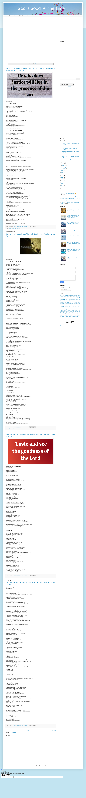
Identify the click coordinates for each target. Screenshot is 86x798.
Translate (68, 86)
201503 (76, 295)
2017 (62, 183)
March (63, 165)
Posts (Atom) (13, 732)
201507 (67, 296)
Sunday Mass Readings (16, 228)
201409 (67, 295)
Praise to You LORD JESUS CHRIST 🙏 (68, 196)
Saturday (65, 313)
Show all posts (38, 63)
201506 (64, 296)
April (63, 163)
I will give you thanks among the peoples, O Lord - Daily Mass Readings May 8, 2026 (73, 216)
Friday (74, 305)
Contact (15, 15)
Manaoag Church (66, 309)
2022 (62, 175)
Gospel (62, 306)
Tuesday (66, 316)
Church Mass (78, 299)
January (64, 168)
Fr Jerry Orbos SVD (70, 305)
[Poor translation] (8, 775)
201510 (76, 296)
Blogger (48, 765)
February (64, 167)
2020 (62, 178)
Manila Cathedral (73, 309)
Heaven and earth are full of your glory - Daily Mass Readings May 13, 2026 (73, 257)
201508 (10, 228)
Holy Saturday (74, 306)
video (70, 316)
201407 (61, 295)
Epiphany (79, 302)
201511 (79, 296)
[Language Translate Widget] (67, 84)
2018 (62, 182)
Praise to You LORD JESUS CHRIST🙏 (68, 193)
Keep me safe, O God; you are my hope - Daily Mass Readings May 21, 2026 (73, 250)
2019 (62, 180)
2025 (62, 170)
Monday (76, 311)
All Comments (64, 289)
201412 (70, 295)
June (63, 141)
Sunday (70, 313)
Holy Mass (68, 306)
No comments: (24, 226)
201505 (61, 296)
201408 (64, 295)
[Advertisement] (21, 29)
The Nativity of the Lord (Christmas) (74, 315)
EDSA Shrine (75, 302)
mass (76, 309)
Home (5, 15)
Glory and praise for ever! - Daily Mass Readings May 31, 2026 (73, 236)
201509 (73, 296)
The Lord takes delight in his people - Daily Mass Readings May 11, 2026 (73, 230)
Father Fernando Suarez (24, 15)
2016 (62, 185)
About (10, 15)
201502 (73, 295)
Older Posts (53, 730)
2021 (62, 177)
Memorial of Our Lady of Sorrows (69, 310)
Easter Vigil (71, 302)
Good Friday (78, 305)
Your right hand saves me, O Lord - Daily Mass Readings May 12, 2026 (73, 223)
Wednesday (75, 316)
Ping (61, 325)
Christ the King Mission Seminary (71, 299)
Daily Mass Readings (15, 727)
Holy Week (78, 306)
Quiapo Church (65, 312)
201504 (79, 295)
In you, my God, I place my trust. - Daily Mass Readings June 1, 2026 (73, 243)
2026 (62, 140)
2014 (62, 188)
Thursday (62, 316)
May (63, 162)
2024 (62, 172)
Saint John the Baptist (72, 312)
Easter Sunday (66, 302)
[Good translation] (3, 775)
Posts (62, 287)
